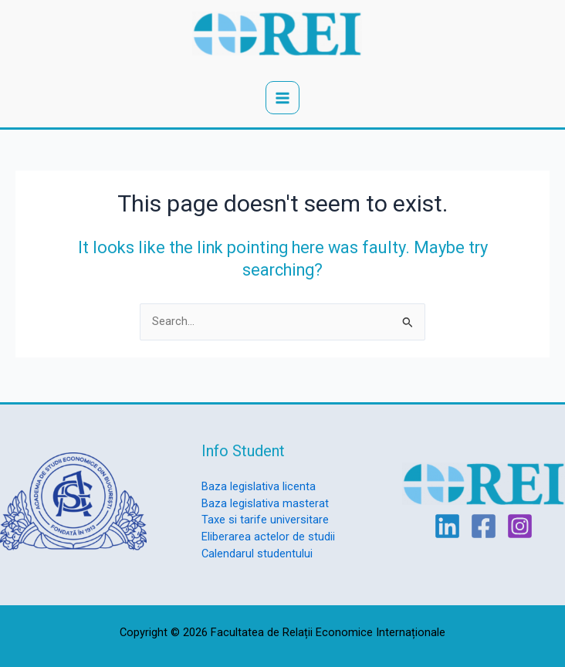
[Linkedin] (447, 526)
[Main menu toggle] (282, 98)
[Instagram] (519, 526)
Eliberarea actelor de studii (268, 536)
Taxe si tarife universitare (265, 519)
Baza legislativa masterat (265, 503)
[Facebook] (483, 526)
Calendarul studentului (257, 553)
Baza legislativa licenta (258, 486)
